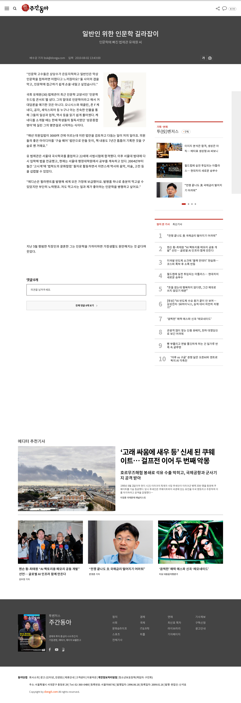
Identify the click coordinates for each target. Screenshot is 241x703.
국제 (142, 622)
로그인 (232, 9)
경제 (142, 617)
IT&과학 (144, 628)
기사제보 (200, 617)
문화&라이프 (119, 628)
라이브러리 (174, 628)
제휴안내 (69, 677)
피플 (142, 634)
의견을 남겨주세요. (41, 289)
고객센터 (80, 677)
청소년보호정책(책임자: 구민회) (136, 677)
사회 (114, 622)
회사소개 (34, 677)
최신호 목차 (174, 622)
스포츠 (116, 634)
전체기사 (117, 640)
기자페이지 (174, 634)
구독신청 (200, 622)
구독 (186, 131)
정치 (114, 617)
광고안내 (200, 628)
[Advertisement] (77, 216)
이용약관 (92, 677)
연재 (170, 617)
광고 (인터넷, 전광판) (51, 677)
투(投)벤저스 (168, 131)
